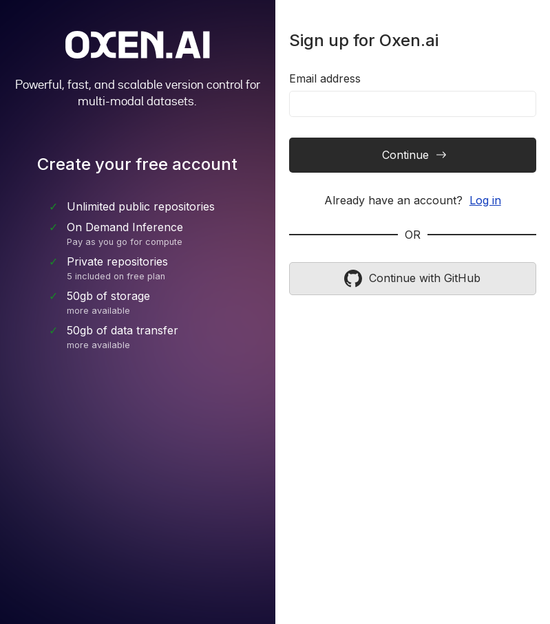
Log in (485, 200)
